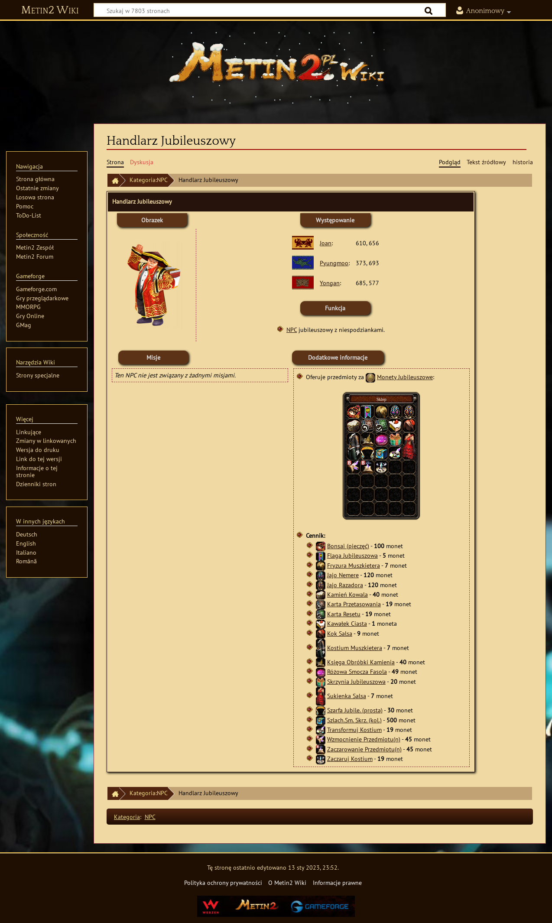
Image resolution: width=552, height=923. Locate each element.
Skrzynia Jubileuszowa (356, 681)
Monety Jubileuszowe (405, 377)
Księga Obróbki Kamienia (361, 662)
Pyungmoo (334, 263)
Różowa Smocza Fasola (357, 671)
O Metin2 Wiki (287, 882)
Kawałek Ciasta (347, 623)
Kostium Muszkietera (354, 648)
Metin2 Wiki (50, 10)
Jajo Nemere (343, 575)
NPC (291, 329)
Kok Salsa (339, 633)
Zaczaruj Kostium (350, 758)
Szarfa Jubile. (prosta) (355, 710)
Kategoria (127, 816)
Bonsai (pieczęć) (348, 546)
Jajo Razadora (345, 585)
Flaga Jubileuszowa (352, 555)
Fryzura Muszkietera (353, 565)
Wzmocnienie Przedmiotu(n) (363, 739)
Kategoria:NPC (149, 180)
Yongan (330, 283)
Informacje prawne (337, 882)
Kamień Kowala (347, 594)
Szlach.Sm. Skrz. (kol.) (354, 720)
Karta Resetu (343, 614)
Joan (325, 243)
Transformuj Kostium (354, 729)
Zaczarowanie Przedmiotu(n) (364, 749)
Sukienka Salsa (346, 696)
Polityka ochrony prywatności (223, 882)
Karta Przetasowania (354, 604)
